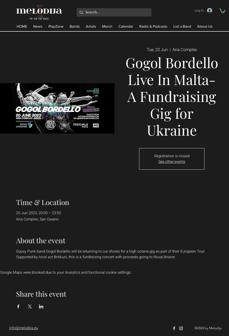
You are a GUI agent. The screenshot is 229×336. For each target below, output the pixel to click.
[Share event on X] (30, 306)
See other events (171, 161)
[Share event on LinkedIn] (41, 306)
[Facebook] (174, 328)
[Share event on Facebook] (18, 306)
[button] (222, 10)
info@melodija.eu (23, 328)
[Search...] (113, 12)
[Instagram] (181, 328)
